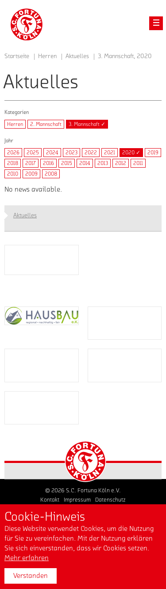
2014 (84, 163)
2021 (109, 152)
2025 (33, 152)
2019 (152, 152)
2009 (31, 174)
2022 (91, 152)
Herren (15, 124)
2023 (71, 152)
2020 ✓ (131, 152)
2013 (102, 163)
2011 (138, 163)
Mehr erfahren (26, 558)
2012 (120, 163)
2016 (48, 163)
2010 (12, 174)
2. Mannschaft (46, 124)
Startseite (16, 56)
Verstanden (30, 575)
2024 (52, 152)
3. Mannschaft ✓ (87, 124)
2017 (30, 163)
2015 (66, 163)
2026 (13, 152)
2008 (51, 174)
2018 (12, 163)
